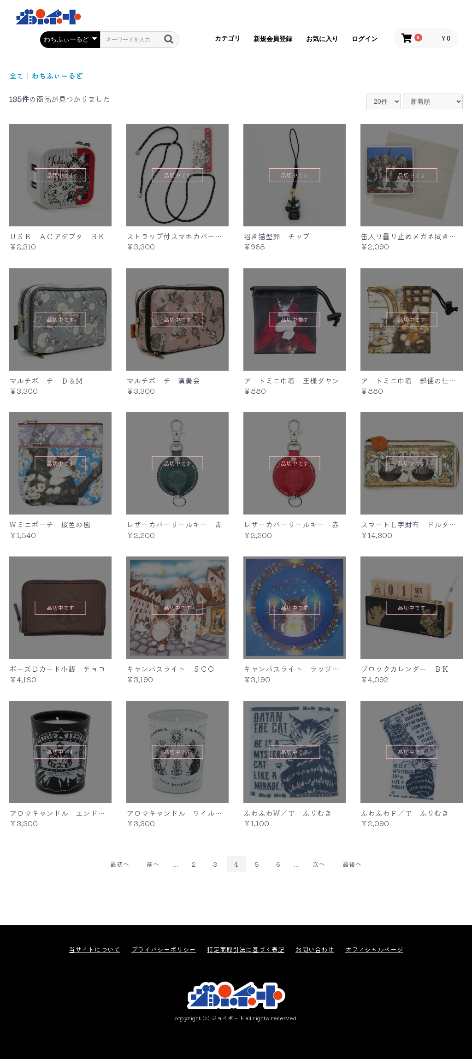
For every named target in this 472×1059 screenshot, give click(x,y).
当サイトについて (94, 949)
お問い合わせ (314, 949)
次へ (319, 864)
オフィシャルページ (374, 949)
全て (16, 75)
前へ (153, 864)
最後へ (352, 864)
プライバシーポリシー (163, 949)
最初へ (120, 864)
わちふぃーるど (57, 75)
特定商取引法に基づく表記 (245, 949)
